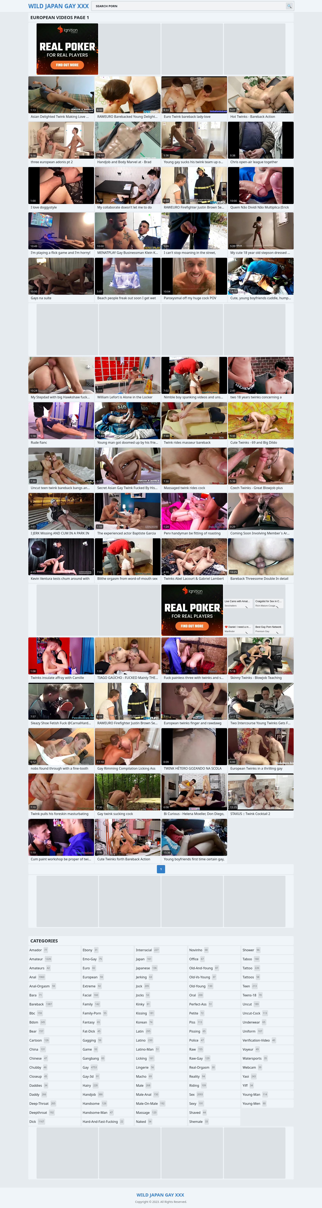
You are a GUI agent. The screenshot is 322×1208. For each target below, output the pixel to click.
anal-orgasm (42, 986)
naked (144, 1122)
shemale (199, 1122)
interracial (148, 950)
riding (198, 1085)
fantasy (92, 1022)
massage (146, 1112)
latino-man (148, 1049)
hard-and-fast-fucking (103, 1122)
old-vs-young (202, 977)
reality (197, 1076)
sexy (196, 1103)
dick (37, 1122)
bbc (36, 1013)
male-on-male (151, 1103)
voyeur (251, 1049)
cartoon (39, 1040)
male (143, 1085)
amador (38, 950)
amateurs (40, 968)
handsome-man (98, 1112)
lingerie (145, 1067)
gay (90, 1067)
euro (89, 968)
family (91, 1004)
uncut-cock (255, 1013)
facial (91, 995)
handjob (93, 1094)
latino (144, 1040)
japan (144, 959)
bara (36, 995)
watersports (255, 1058)
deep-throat (42, 1103)
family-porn (95, 1013)
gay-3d (91, 1076)
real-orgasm (202, 1067)
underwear (254, 1022)
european (93, 977)
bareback (41, 1004)
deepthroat (42, 1112)
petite (197, 1013)
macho (144, 1076)
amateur (40, 959)
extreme (92, 986)
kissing (145, 1013)
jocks (143, 995)
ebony (91, 950)
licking (145, 1058)
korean (144, 1022)
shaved (198, 1112)
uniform (253, 1031)
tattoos (251, 977)
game (90, 1049)
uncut (251, 1004)
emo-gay (93, 959)
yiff (248, 1085)
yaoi (250, 1076)
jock (143, 986)
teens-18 (253, 995)
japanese (147, 968)
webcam (252, 1067)
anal (37, 977)
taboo (251, 959)
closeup (38, 1076)
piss (196, 1022)
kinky (143, 1004)
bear (36, 1031)
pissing (198, 1031)
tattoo (251, 968)
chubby (38, 1067)
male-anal (147, 1094)
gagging (92, 1040)
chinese (38, 1058)
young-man (255, 1094)
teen (250, 986)
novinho (199, 950)
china (37, 1049)
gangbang (94, 1058)
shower (251, 950)
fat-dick (92, 1031)
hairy (91, 1085)
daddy (38, 1094)
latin (143, 1031)
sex (196, 1094)
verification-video (259, 1040)
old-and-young (204, 968)
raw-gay (199, 1058)
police (197, 1040)
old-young (201, 986)
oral (196, 995)
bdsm (37, 1022)
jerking (144, 977)
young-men (255, 1103)
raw (196, 1049)
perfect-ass (201, 1004)
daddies (38, 1085)
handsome (95, 1103)
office (197, 959)
